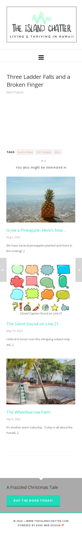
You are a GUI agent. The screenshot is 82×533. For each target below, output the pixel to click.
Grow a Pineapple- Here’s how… (36, 230)
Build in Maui (25, 152)
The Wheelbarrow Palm (28, 412)
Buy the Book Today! (33, 500)
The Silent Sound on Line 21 (32, 323)
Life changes (43, 152)
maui (57, 152)
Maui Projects (15, 92)
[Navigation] (41, 57)
